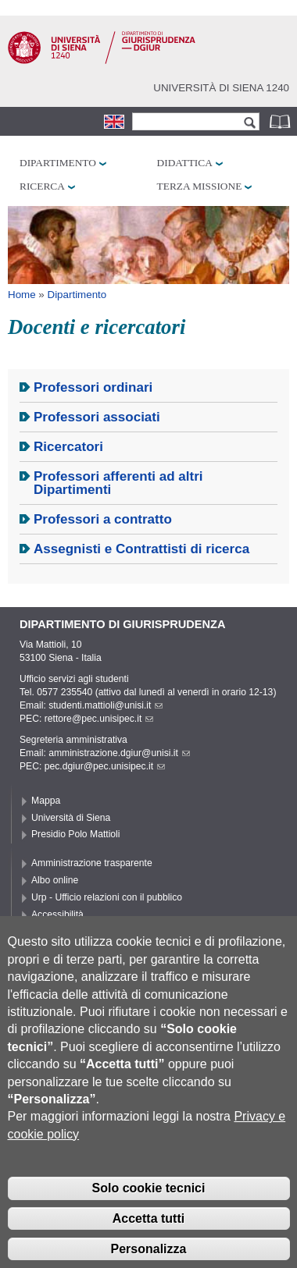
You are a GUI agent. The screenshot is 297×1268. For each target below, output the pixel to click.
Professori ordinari (93, 387)
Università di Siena (70, 817)
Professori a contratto (103, 519)
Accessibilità (57, 914)
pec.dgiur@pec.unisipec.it (105, 766)
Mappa (45, 800)
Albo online (54, 880)
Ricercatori (68, 446)
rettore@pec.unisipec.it (99, 718)
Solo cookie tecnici (149, 1212)
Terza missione (199, 186)
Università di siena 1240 (221, 88)
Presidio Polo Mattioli (75, 834)
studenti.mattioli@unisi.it (105, 705)
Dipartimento (58, 163)
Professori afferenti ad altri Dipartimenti (118, 483)
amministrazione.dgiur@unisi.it (119, 753)
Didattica (185, 163)
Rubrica (281, 121)
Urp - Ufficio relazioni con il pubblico (106, 897)
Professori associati (97, 417)
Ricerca (42, 186)
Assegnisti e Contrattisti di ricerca (141, 549)
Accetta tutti (148, 1241)
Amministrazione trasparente (91, 863)
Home (22, 294)
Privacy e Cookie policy (80, 931)
